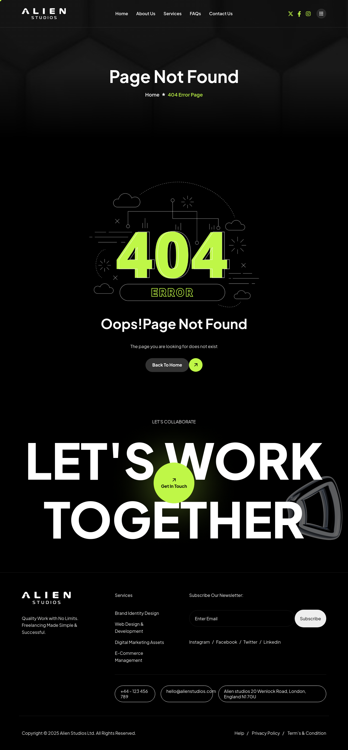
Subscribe (310, 618)
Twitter (250, 642)
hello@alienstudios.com (191, 691)
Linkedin (272, 642)
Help (239, 733)
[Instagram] (308, 13)
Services (173, 13)
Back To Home (167, 365)
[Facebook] (299, 13)
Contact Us (220, 13)
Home (121, 13)
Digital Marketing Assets (139, 642)
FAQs (195, 13)
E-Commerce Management (129, 656)
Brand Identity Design (137, 613)
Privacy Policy (266, 733)
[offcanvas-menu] (321, 13)
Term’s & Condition (307, 733)
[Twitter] (290, 13)
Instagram (199, 642)
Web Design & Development (129, 627)
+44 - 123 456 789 (134, 693)
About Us (145, 13)
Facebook (226, 642)
